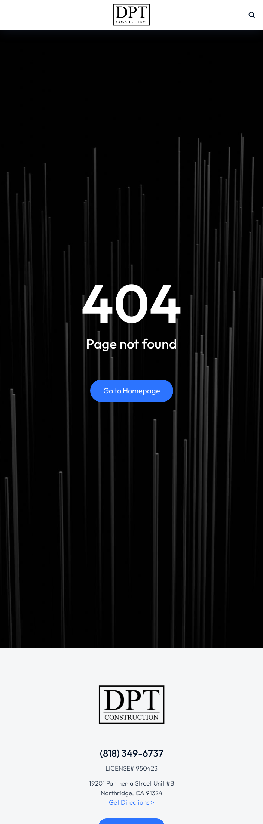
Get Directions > (131, 802)
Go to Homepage (131, 390)
